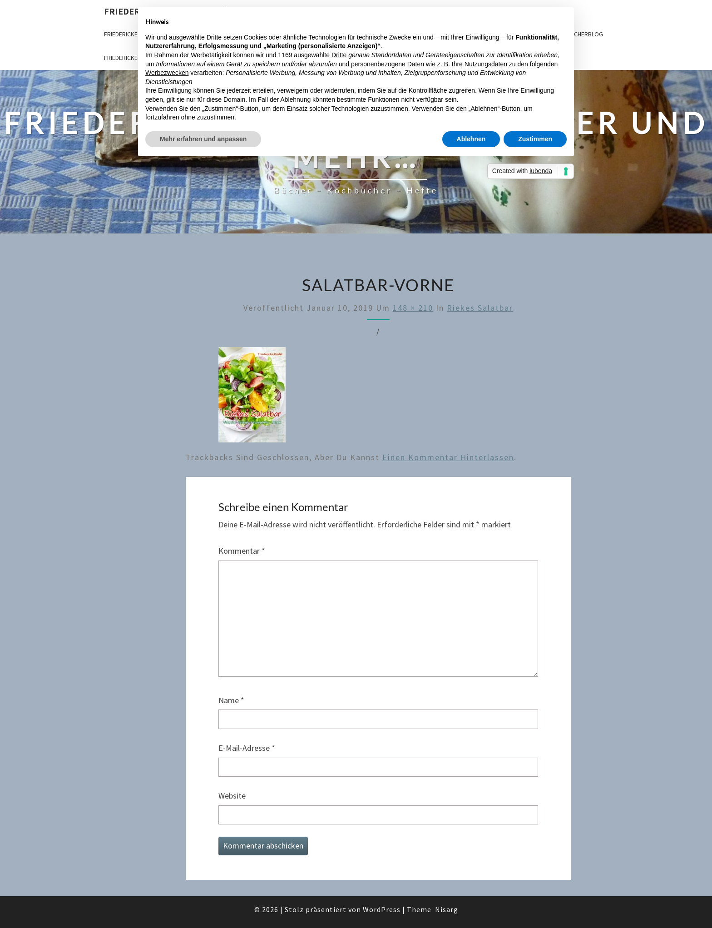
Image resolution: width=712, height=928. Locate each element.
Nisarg (446, 909)
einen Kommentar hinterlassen (448, 457)
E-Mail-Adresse (246, 748)
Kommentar (241, 551)
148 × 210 (413, 308)
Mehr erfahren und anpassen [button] (203, 139)
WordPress (381, 909)
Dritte (338, 55)
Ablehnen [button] (471, 139)
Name (231, 700)
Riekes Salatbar (480, 308)
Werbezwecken (166, 72)
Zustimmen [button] (535, 139)
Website (232, 795)
